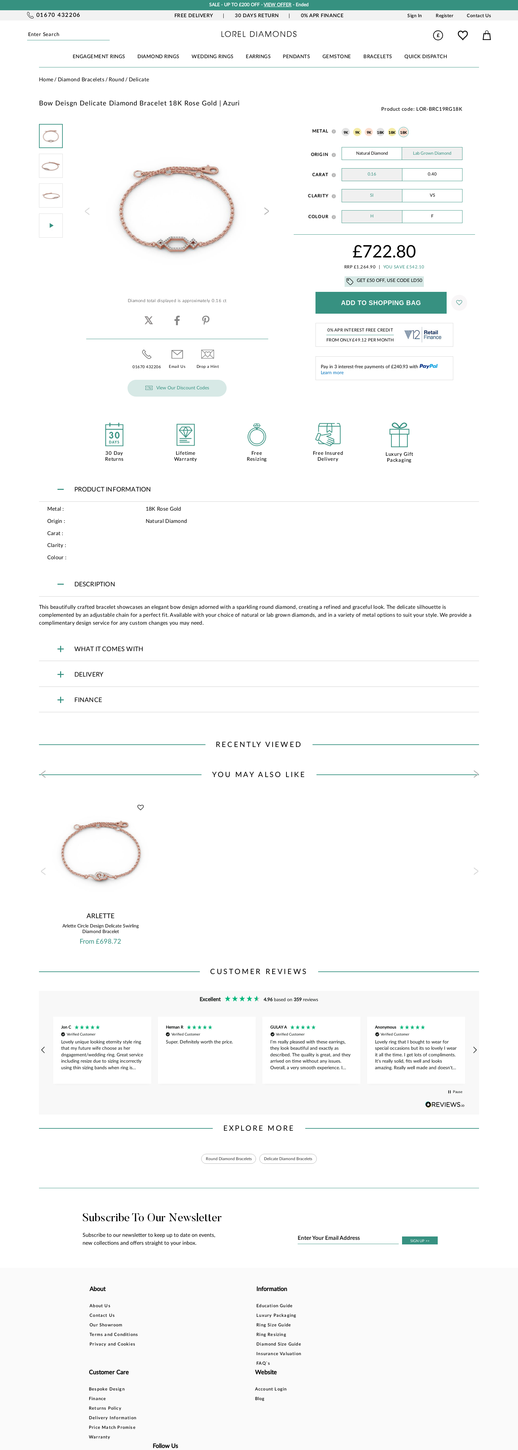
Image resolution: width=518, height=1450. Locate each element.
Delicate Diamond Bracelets (293, 1159)
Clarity (318, 196)
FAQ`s (172, 1365)
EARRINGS (258, 56)
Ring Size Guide (182, 1326)
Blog (317, 1317)
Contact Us (479, 16)
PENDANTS (296, 56)
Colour (318, 217)
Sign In (414, 16)
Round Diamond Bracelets (223, 1159)
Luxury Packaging (185, 1317)
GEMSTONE (336, 56)
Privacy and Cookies (112, 1346)
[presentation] (86, 213)
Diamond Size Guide (187, 1346)
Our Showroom (106, 1326)
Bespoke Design (256, 1307)
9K (346, 132)
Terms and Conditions (114, 1336)
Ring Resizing (180, 1336)
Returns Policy (254, 1326)
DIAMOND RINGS (158, 56)
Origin (320, 155)
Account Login (328, 1307)
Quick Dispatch (425, 56)
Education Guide (183, 1307)
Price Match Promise (261, 1346)
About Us (100, 1307)
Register (444, 16)
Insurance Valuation (187, 1355)
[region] (259, 1050)
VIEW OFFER (277, 5)
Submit (107, 35)
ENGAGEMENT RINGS (99, 56)
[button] (44, 1050)
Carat (320, 175)
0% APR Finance (322, 15)
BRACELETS (377, 56)
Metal (320, 131)
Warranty (249, 1355)
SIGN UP (419, 1242)
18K (380, 132)
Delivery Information (261, 1336)
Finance (246, 1317)
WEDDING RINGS (213, 56)
